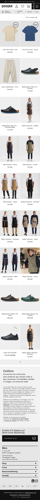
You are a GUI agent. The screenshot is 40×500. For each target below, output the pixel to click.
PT (35, 486)
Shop (4, 463)
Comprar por (20, 12)
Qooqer (8, 6)
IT (28, 486)
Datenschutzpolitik (24, 495)
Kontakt (5, 475)
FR (16, 486)
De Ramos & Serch (25, 497)
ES (4, 486)
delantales (6, 404)
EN (10, 486)
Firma (4, 467)
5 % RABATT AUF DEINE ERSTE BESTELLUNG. (20, 1)
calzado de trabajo (10, 420)
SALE (36, 11)
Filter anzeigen (31, 17)
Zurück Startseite (6, 12)
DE (22, 486)
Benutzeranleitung (10, 471)
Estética (29, 11)
